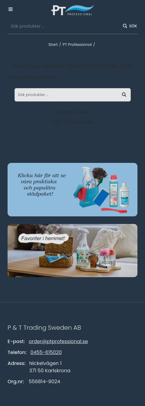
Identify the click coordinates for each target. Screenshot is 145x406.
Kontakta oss (80, 122)
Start (53, 44)
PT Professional (77, 44)
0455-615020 (46, 352)
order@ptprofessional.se (58, 341)
